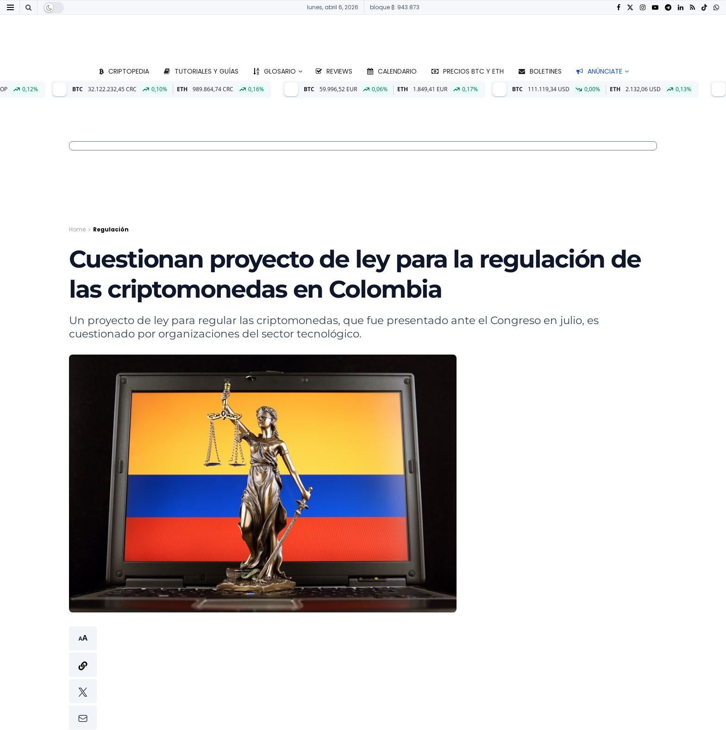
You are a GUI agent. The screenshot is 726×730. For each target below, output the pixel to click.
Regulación (111, 229)
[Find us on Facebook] (618, 7)
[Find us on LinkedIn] (680, 7)
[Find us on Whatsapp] (716, 7)
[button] (83, 678)
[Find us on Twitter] (630, 7)
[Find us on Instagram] (642, 7)
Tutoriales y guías (201, 71)
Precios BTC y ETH (468, 71)
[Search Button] (28, 7)
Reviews (334, 71)
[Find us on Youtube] (655, 7)
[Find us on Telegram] (668, 7)
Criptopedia (124, 71)
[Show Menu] (10, 7)
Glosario (274, 71)
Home (77, 229)
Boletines (540, 71)
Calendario (392, 71)
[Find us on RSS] (692, 7)
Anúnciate (599, 71)
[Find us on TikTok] (704, 8)
